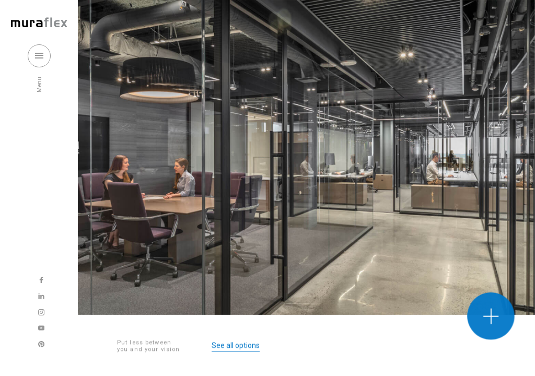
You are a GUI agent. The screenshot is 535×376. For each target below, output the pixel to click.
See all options (236, 347)
